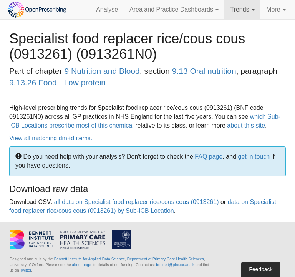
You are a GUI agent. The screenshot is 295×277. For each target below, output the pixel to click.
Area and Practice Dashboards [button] (174, 9)
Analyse (107, 9)
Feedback (260, 269)
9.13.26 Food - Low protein (57, 82)
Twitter (25, 270)
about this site (246, 125)
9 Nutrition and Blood (102, 70)
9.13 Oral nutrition (204, 70)
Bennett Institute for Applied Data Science (89, 259)
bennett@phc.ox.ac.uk (175, 265)
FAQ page (208, 156)
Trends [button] (242, 9)
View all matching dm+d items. (50, 138)
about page (81, 265)
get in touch (254, 156)
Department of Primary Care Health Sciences (165, 259)
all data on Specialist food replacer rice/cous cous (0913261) (136, 202)
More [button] (276, 9)
